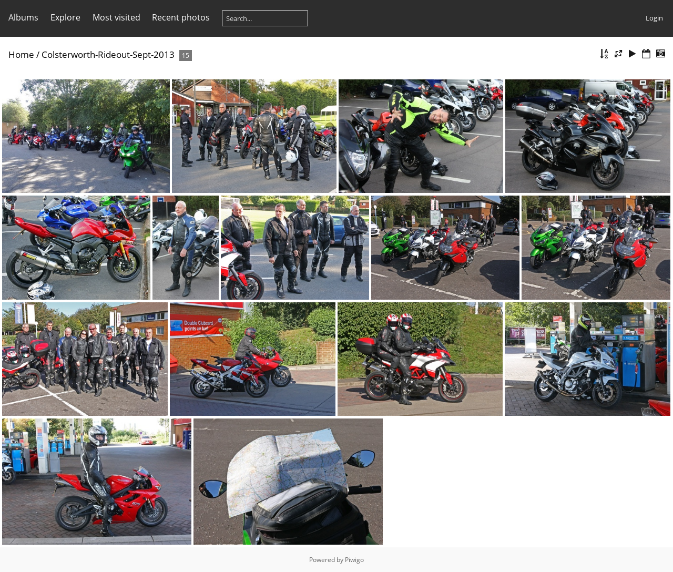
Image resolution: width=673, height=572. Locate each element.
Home (21, 54)
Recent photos (181, 17)
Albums (23, 17)
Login (654, 18)
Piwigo (354, 559)
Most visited (116, 17)
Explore (65, 17)
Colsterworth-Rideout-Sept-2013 (108, 54)
